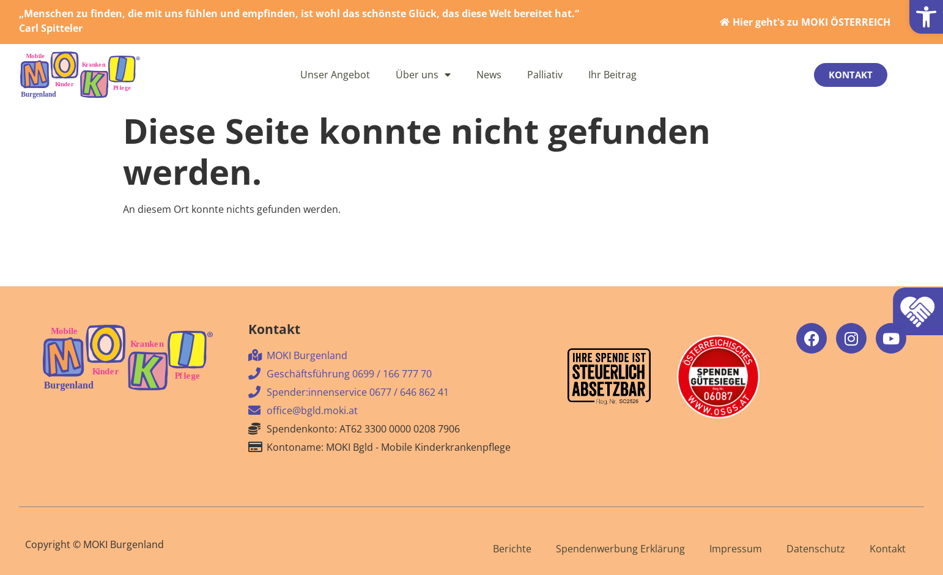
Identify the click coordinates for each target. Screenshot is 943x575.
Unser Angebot (335, 74)
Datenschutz (815, 548)
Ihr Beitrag (612, 74)
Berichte (512, 548)
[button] (926, 17)
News (488, 74)
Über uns (423, 75)
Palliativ (545, 74)
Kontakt (888, 548)
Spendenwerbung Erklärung (620, 548)
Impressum (735, 548)
